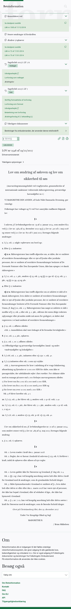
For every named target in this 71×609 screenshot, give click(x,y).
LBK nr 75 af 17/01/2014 (14, 55)
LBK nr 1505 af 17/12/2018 (15, 27)
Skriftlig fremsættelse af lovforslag (18, 100)
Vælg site (7, 575)
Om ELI (5, 594)
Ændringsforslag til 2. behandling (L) (19, 117)
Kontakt (5, 586)
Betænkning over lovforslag (15, 112)
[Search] (18, 138)
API (3, 597)
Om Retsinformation (11, 583)
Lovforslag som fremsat (14, 104)
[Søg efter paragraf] (10, 138)
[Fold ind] (66, 16)
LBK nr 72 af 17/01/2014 (14, 51)
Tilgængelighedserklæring (14, 601)
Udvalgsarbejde (12, 73)
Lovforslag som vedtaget (14, 78)
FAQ (4, 590)
